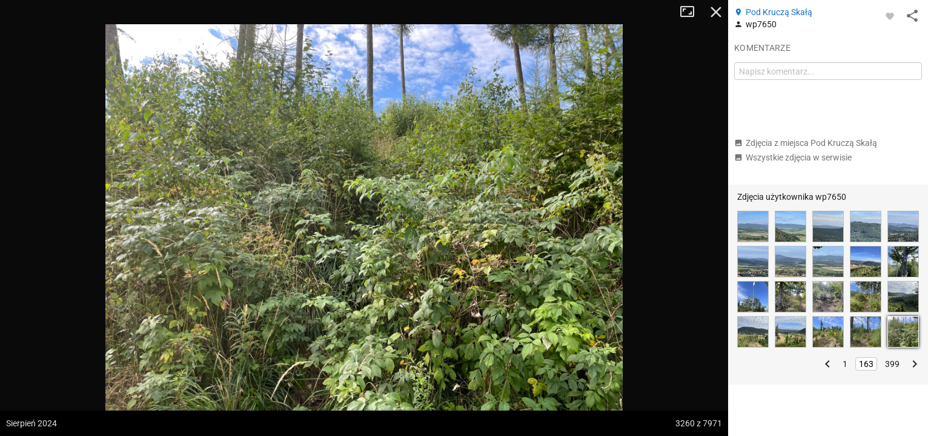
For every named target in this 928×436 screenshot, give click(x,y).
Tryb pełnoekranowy (692, 12)
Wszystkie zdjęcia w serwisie (793, 157)
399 (892, 364)
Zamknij (716, 12)
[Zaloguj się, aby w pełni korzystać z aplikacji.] (890, 16)
